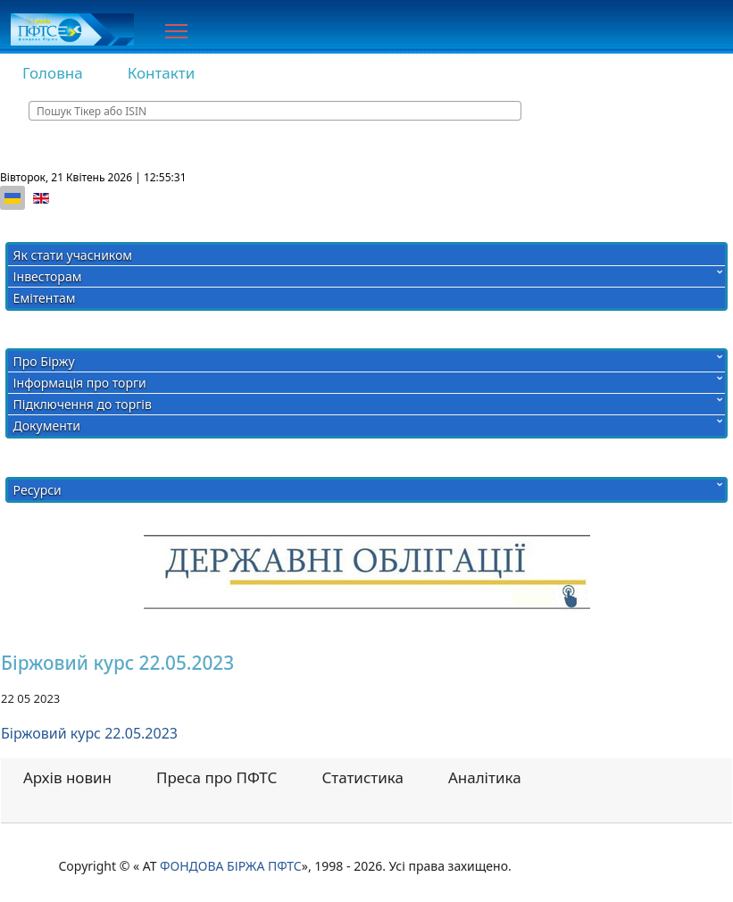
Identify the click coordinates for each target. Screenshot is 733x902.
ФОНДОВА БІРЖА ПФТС (231, 865)
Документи (46, 425)
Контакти (162, 73)
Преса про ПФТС (216, 777)
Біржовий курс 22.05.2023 (89, 733)
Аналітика (484, 777)
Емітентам (44, 297)
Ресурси (37, 489)
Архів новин (67, 777)
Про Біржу (44, 361)
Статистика (362, 777)
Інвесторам (47, 276)
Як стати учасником (72, 254)
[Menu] (176, 31)
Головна (52, 73)
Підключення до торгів (82, 404)
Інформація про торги (79, 382)
